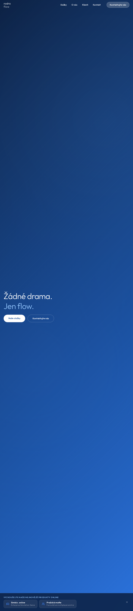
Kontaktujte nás (118, 4)
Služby (63, 4)
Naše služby (14, 318)
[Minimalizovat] (127, 602)
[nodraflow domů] (10, 4)
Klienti (85, 4)
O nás (74, 4)
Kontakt (97, 4)
